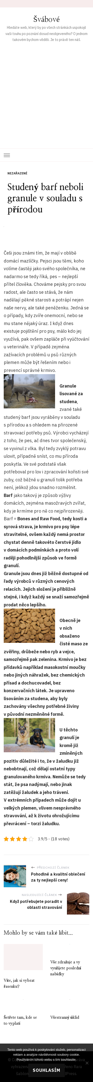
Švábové (46, 19)
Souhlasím (46, 1070)
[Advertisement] (46, 91)
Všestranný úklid (64, 1017)
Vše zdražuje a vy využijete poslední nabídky (65, 968)
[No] (86, 1062)
